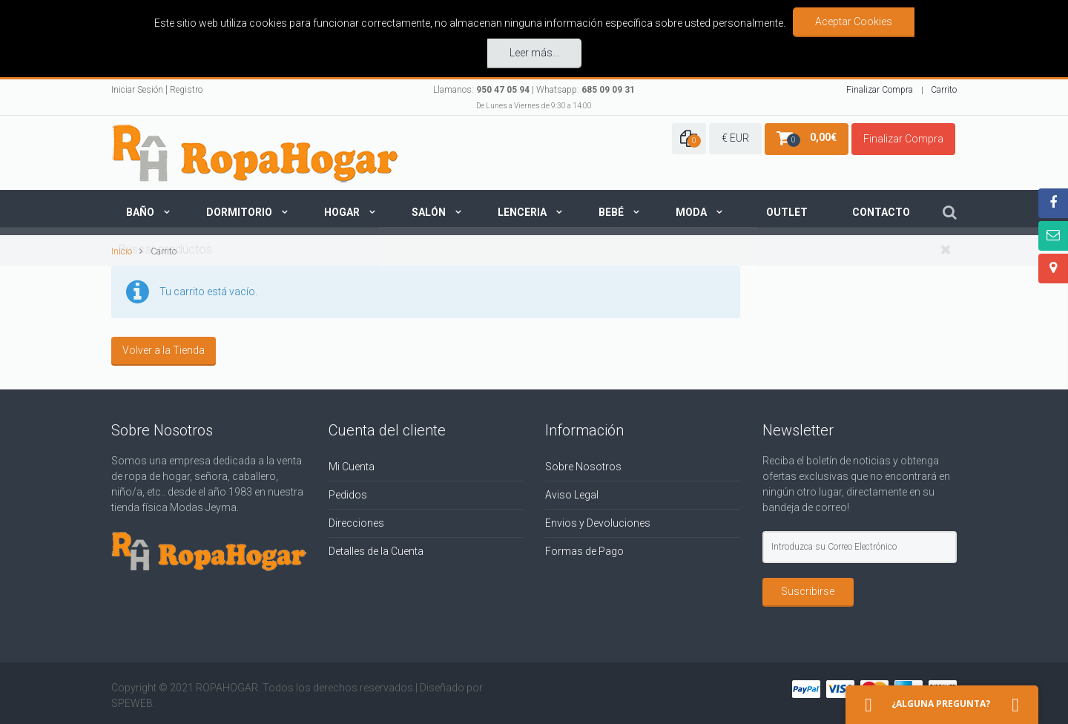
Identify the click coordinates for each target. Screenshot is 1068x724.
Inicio (121, 247)
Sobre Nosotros (583, 463)
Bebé (611, 209)
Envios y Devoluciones (597, 519)
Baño (140, 209)
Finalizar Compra (879, 87)
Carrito (944, 87)
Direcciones (356, 519)
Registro (186, 87)
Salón (429, 209)
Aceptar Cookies (853, 21)
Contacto (881, 209)
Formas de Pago (584, 547)
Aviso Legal (572, 491)
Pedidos (348, 491)
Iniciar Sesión (137, 87)
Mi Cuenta (352, 463)
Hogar (342, 209)
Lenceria (522, 209)
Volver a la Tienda (163, 346)
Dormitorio (239, 209)
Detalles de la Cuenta (376, 547)
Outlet (787, 209)
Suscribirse (807, 587)
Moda (691, 209)
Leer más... (534, 51)
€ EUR (735, 135)
